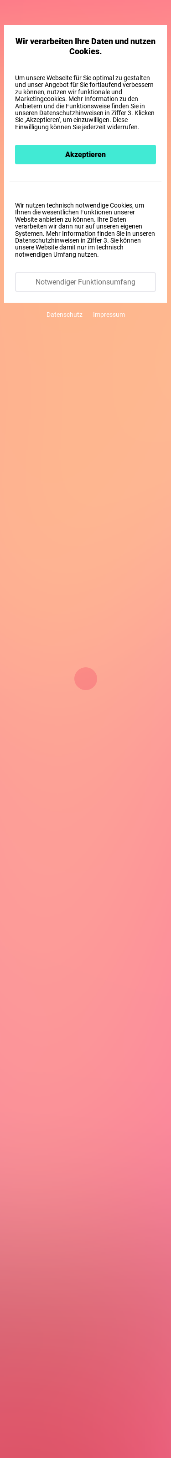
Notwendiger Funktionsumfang (85, 282)
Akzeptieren (85, 154)
